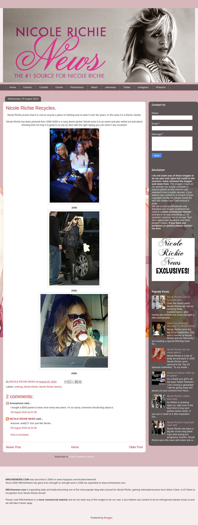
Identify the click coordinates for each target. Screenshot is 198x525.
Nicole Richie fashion (50, 386)
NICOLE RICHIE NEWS (22, 418)
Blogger (108, 517)
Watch (94, 87)
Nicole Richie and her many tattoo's (178, 351)
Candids (43, 87)
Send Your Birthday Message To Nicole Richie (180, 325)
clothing (18, 386)
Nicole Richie (31, 386)
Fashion (27, 87)
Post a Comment (19, 434)
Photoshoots (77, 87)
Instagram (143, 87)
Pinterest (160, 87)
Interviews (110, 87)
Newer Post (13, 447)
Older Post (136, 447)
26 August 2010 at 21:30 (24, 427)
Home (13, 87)
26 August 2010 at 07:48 (24, 412)
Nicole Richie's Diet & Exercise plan (178, 298)
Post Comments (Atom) (81, 456)
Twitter (126, 87)
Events (59, 87)
